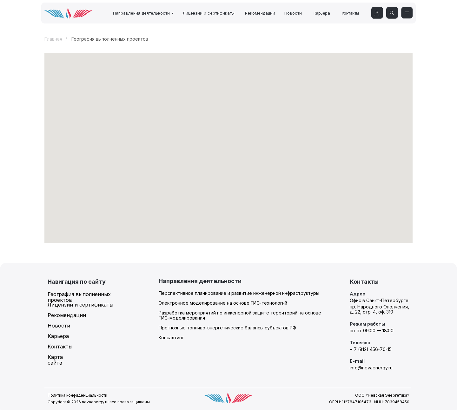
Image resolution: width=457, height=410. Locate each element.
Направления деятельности (141, 13)
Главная (53, 39)
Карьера (322, 13)
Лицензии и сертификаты (208, 13)
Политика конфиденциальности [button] (77, 395)
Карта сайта (55, 360)
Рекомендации (260, 13)
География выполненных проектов (79, 297)
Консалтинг (171, 337)
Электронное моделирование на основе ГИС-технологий (223, 303)
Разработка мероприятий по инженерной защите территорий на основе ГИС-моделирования (240, 315)
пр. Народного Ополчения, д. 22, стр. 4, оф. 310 (379, 309)
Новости (293, 13)
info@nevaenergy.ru (371, 367)
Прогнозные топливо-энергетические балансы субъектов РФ (227, 327)
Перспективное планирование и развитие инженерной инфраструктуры (239, 293)
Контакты (350, 13)
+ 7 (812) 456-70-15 (371, 349)
